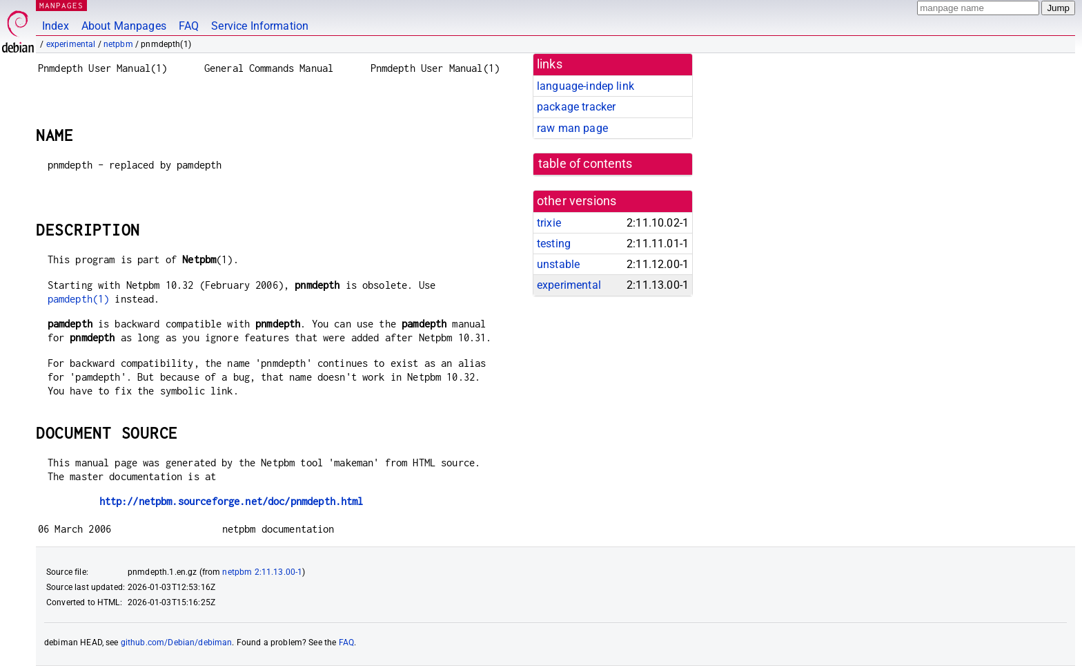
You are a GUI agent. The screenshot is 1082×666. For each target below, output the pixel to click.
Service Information (259, 25)
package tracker (576, 106)
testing (554, 243)
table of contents (585, 164)
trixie (549, 222)
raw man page (572, 128)
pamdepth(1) (79, 299)
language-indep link (585, 86)
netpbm (118, 44)
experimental (71, 44)
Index (55, 25)
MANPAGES (61, 5)
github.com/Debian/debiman (177, 642)
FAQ (189, 25)
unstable (558, 264)
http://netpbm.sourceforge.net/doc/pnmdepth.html (231, 501)
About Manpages (123, 25)
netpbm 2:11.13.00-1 (262, 572)
